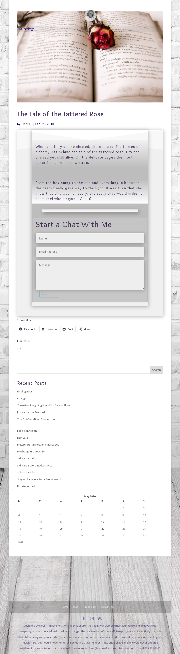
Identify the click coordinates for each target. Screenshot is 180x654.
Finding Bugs (25, 391)
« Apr (20, 541)
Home (65, 607)
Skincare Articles (27, 458)
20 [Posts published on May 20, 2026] (61, 528)
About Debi (107, 607)
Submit (47, 293)
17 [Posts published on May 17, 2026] (144, 522)
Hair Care (22, 437)
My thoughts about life (31, 451)
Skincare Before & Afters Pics (34, 465)
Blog (75, 607)
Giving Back (89, 607)
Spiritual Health (26, 472)
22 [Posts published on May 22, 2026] (102, 528)
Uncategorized (26, 486)
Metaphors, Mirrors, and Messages (38, 444)
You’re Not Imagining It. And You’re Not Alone (44, 405)
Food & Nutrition (27, 431)
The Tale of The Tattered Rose (60, 114)
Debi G (26, 124)
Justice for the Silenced (31, 412)
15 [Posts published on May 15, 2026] (102, 522)
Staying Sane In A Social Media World (39, 479)
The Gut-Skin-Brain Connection (36, 419)
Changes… (23, 398)
